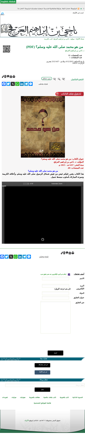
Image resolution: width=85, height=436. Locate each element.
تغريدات (5, 397)
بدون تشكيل (46, 79)
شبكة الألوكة (80, 39)
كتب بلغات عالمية (49, 397)
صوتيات (22, 397)
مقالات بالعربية (34, 397)
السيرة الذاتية (77, 397)
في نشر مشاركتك (43, 364)
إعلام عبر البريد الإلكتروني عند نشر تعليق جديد (53, 274)
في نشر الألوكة (43, 372)
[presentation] (65, 343)
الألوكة (27, 420)
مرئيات (14, 397)
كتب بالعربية (64, 397)
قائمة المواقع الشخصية (42, 403)
